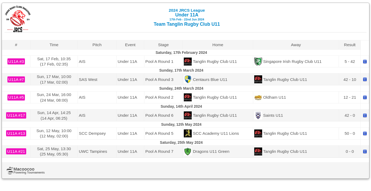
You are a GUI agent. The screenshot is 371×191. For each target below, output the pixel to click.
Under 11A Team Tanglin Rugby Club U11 (187, 17)
